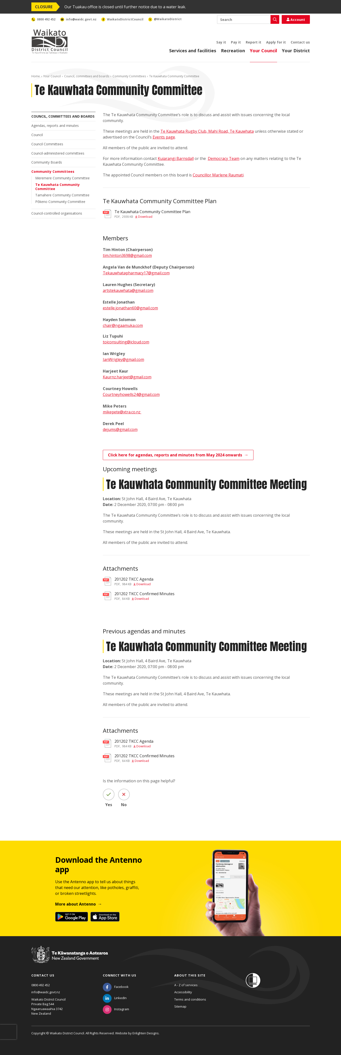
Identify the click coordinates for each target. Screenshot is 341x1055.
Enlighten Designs (145, 1033)
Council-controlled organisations (56, 213)
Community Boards (46, 162)
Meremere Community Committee (62, 178)
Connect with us (119, 975)
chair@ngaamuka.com (123, 325)
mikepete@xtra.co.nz (122, 412)
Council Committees (47, 144)
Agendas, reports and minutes (55, 125)
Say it (221, 42)
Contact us (300, 42)
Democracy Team (223, 158)
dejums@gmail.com (120, 429)
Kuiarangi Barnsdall (176, 158)
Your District (296, 50)
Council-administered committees (57, 153)
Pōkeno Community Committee (60, 201)
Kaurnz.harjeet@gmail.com (127, 377)
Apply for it (276, 42)
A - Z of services (186, 985)
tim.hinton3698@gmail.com (127, 255)
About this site (189, 975)
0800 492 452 (40, 985)
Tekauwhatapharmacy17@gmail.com (136, 273)
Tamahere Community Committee (62, 195)
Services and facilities (192, 50)
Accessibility (183, 992)
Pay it (236, 42)
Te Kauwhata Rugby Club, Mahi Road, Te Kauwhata (207, 131)
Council (37, 134)
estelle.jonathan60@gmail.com (130, 308)
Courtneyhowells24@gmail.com (131, 394)
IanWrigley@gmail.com (123, 359)
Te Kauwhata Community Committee (57, 186)
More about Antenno (75, 904)
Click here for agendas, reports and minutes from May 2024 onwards (175, 455)
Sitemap (180, 1006)
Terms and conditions (190, 999)
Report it (253, 42)
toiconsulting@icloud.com (126, 342)
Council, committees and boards (86, 76)
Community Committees (129, 76)
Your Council (263, 50)
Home (35, 76)
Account (296, 19)
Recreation (233, 50)
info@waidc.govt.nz (45, 992)
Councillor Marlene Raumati (218, 175)
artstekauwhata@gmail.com (128, 290)
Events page (164, 137)
